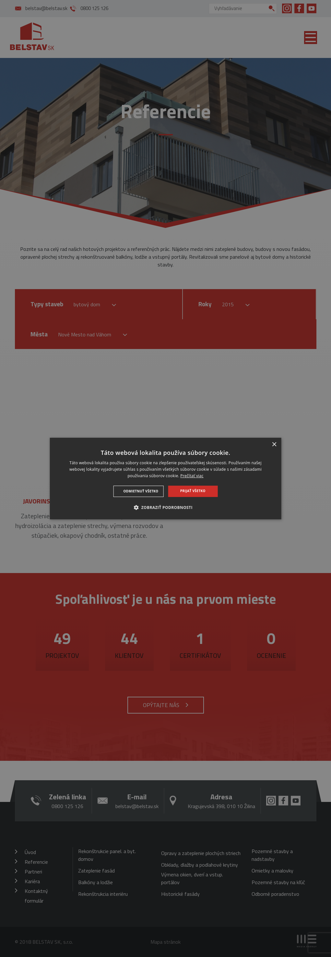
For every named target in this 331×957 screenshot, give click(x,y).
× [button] (274, 444)
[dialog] (165, 478)
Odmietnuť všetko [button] (141, 491)
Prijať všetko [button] (193, 491)
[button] (165, 507)
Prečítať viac (191, 475)
